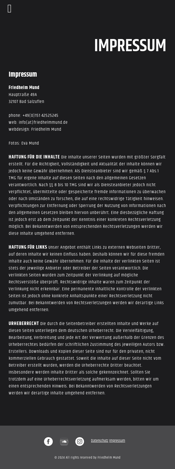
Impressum (117, 440)
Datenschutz (99, 440)
